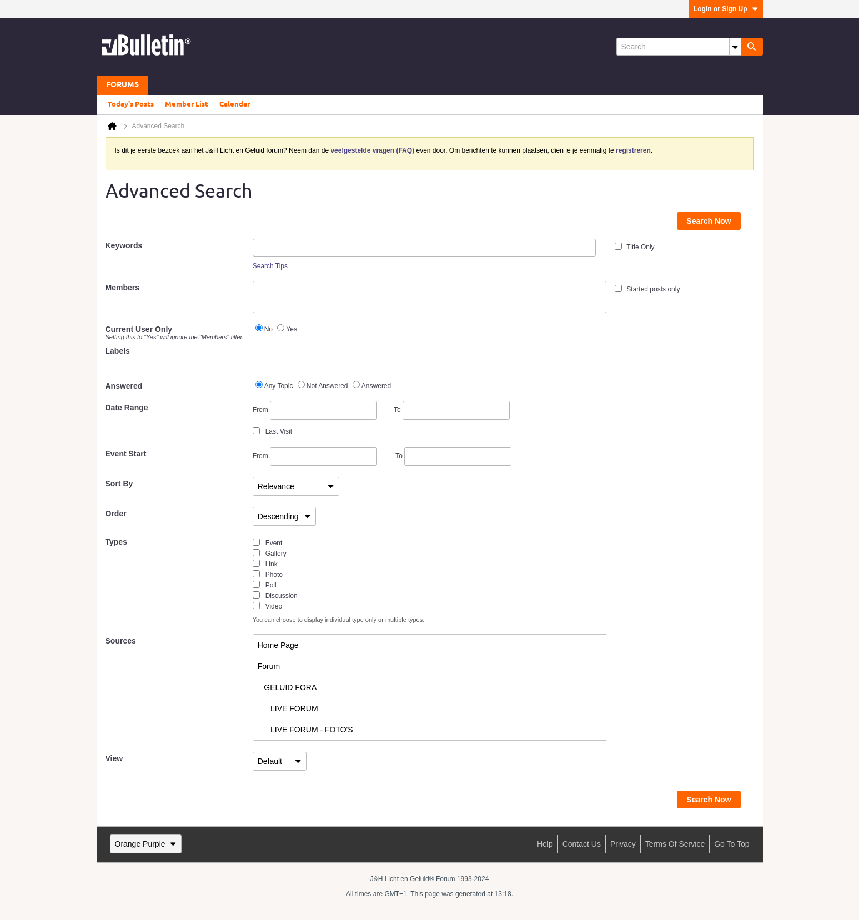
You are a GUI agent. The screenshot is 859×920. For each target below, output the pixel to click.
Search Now (708, 221)
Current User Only (175, 332)
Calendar (234, 104)
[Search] (678, 47)
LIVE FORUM (288, 708)
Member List (186, 104)
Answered (124, 385)
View (114, 758)
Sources (121, 640)
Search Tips (270, 266)
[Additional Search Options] (735, 47)
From (315, 410)
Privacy (623, 843)
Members (122, 287)
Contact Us (581, 843)
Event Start (126, 453)
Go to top (731, 843)
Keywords (124, 245)
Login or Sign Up (726, 9)
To (452, 410)
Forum (269, 666)
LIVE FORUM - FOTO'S (305, 729)
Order (116, 513)
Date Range (127, 407)
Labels (118, 350)
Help (545, 843)
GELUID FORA (287, 687)
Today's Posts (131, 104)
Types (116, 541)
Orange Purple (146, 843)
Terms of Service (675, 843)
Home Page (278, 645)
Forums (122, 85)
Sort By (119, 483)
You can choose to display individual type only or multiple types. (339, 619)
